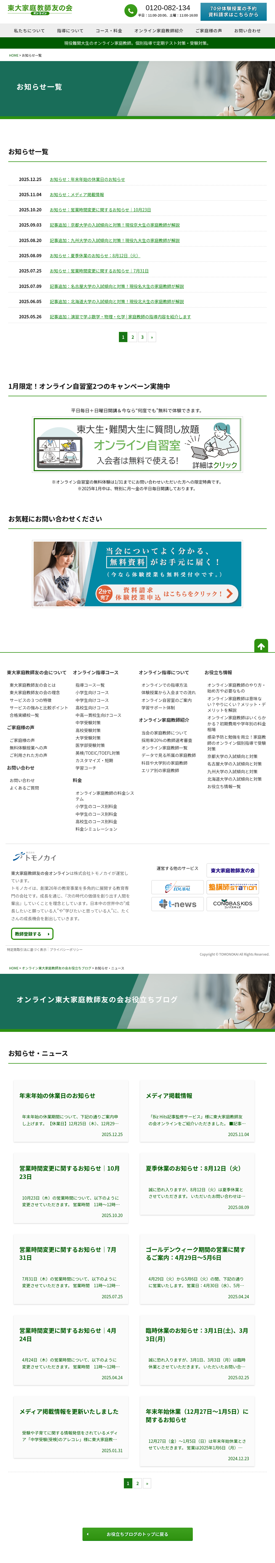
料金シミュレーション (96, 829)
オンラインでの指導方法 (164, 685)
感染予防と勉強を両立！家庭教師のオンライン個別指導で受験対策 (236, 743)
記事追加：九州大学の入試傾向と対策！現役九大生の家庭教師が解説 (115, 240)
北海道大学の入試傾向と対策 (234, 779)
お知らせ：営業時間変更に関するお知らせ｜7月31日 (99, 271)
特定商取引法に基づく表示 (27, 949)
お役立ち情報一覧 (224, 786)
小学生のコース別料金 (96, 806)
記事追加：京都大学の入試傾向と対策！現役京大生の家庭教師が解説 (115, 225)
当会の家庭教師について (164, 733)
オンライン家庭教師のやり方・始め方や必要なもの (236, 688)
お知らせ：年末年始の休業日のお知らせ (87, 179)
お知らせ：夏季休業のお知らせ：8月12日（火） (95, 255)
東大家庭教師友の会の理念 (35, 692)
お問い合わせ (22, 780)
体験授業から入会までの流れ (168, 692)
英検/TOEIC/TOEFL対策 (98, 753)
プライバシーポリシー (66, 949)
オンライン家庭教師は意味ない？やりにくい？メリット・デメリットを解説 (236, 704)
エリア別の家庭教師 (160, 770)
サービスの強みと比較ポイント (39, 707)
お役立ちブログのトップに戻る (128, 1534)
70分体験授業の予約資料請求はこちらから (233, 11)
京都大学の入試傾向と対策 (232, 756)
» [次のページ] (152, 337)
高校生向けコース (92, 707)
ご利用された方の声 (28, 755)
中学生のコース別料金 (96, 814)
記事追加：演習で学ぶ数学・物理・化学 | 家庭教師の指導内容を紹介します (120, 316)
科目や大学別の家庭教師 (164, 763)
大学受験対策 (88, 738)
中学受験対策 (88, 722)
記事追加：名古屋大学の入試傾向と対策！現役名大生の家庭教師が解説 (117, 286)
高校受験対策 (88, 730)
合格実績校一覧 (24, 715)
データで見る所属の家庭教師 (168, 755)
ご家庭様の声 (22, 740)
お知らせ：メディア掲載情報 (77, 194)
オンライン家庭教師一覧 (164, 747)
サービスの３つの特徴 (31, 700)
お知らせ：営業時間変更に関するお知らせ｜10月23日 (100, 209)
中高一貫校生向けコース (98, 715)
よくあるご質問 (24, 788)
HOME (13, 55)
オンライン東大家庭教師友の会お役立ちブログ (56, 968)
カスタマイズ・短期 (94, 760)
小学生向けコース (92, 692)
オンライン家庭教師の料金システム (105, 796)
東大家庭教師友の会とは (33, 685)
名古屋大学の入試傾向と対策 (234, 763)
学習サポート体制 (158, 707)
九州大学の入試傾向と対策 (232, 771)
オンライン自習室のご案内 (166, 700)
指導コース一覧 (90, 685)
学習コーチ (86, 768)
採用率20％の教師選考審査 (166, 740)
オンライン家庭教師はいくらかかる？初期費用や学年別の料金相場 (236, 723)
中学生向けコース (92, 700)
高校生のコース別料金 (96, 821)
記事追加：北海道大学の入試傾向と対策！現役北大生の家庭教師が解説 (117, 301)
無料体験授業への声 (28, 747)
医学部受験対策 (90, 745)
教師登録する (32, 933)
